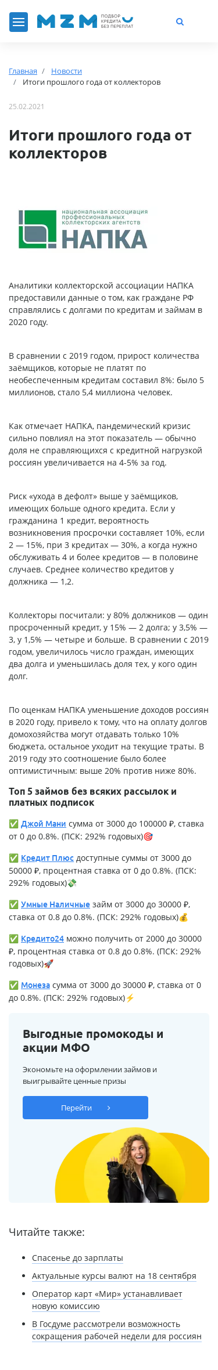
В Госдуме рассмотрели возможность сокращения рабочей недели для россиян (117, 1330)
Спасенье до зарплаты (77, 1257)
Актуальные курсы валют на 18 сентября (114, 1275)
